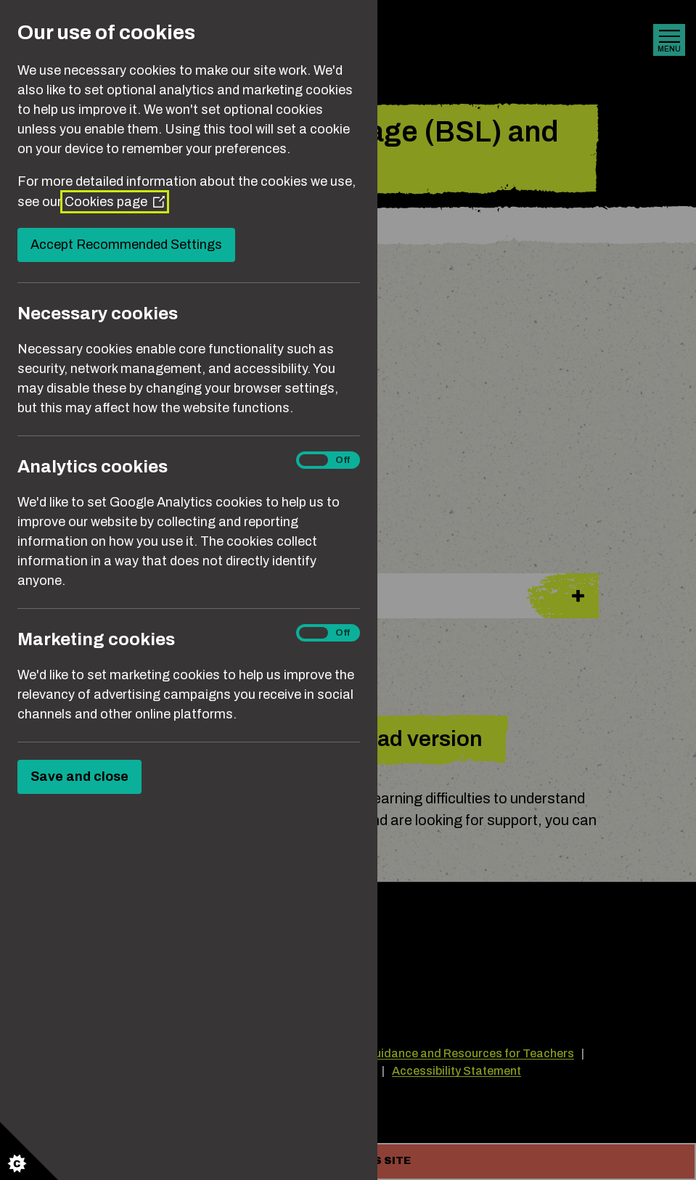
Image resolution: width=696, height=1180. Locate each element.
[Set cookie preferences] (29, 1151)
